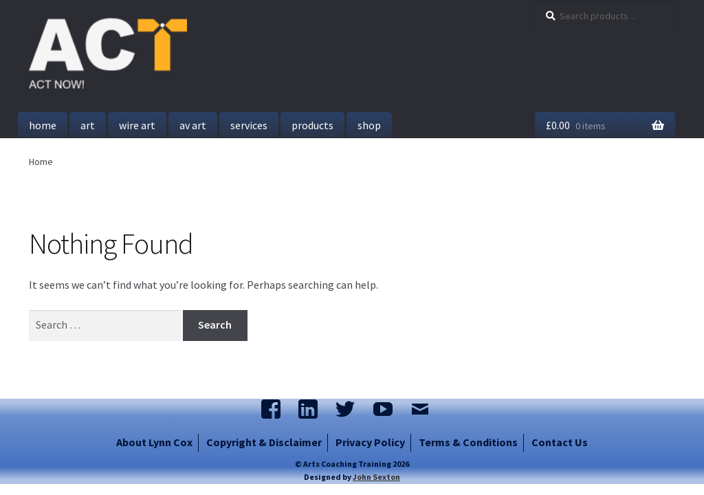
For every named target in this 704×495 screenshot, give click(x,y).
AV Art (192, 125)
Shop (369, 125)
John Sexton (376, 477)
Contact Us (559, 442)
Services (248, 125)
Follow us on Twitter (351, 411)
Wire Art (137, 125)
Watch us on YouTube (389, 411)
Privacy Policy (370, 442)
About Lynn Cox (154, 442)
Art (87, 125)
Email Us (426, 411)
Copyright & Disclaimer (264, 442)
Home (42, 125)
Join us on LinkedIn (314, 411)
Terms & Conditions (468, 442)
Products (312, 125)
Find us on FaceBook (277, 411)
